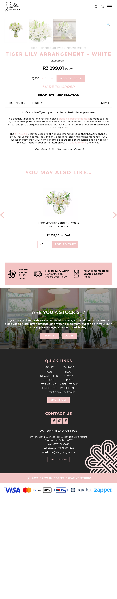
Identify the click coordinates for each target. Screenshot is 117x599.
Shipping (68, 490)
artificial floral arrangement (74, 229)
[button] (108, 25)
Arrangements (76, 158)
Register (49, 446)
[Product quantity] (47, 189)
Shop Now (58, 510)
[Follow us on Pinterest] (65, 531)
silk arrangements (76, 253)
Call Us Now (58, 570)
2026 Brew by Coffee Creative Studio (61, 588)
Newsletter (49, 486)
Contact (68, 478)
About (49, 478)
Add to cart (71, 189)
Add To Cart (65, 354)
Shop (34, 158)
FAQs (49, 482)
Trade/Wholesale (58, 503)
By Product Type (52, 158)
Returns (49, 490)
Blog (68, 482)
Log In (69, 446)
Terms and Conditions (49, 497)
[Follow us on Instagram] (59, 531)
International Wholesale (68, 497)
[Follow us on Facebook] (54, 531)
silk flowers (21, 244)
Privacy (68, 486)
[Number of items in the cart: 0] (103, 7)
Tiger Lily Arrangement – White (58, 333)
